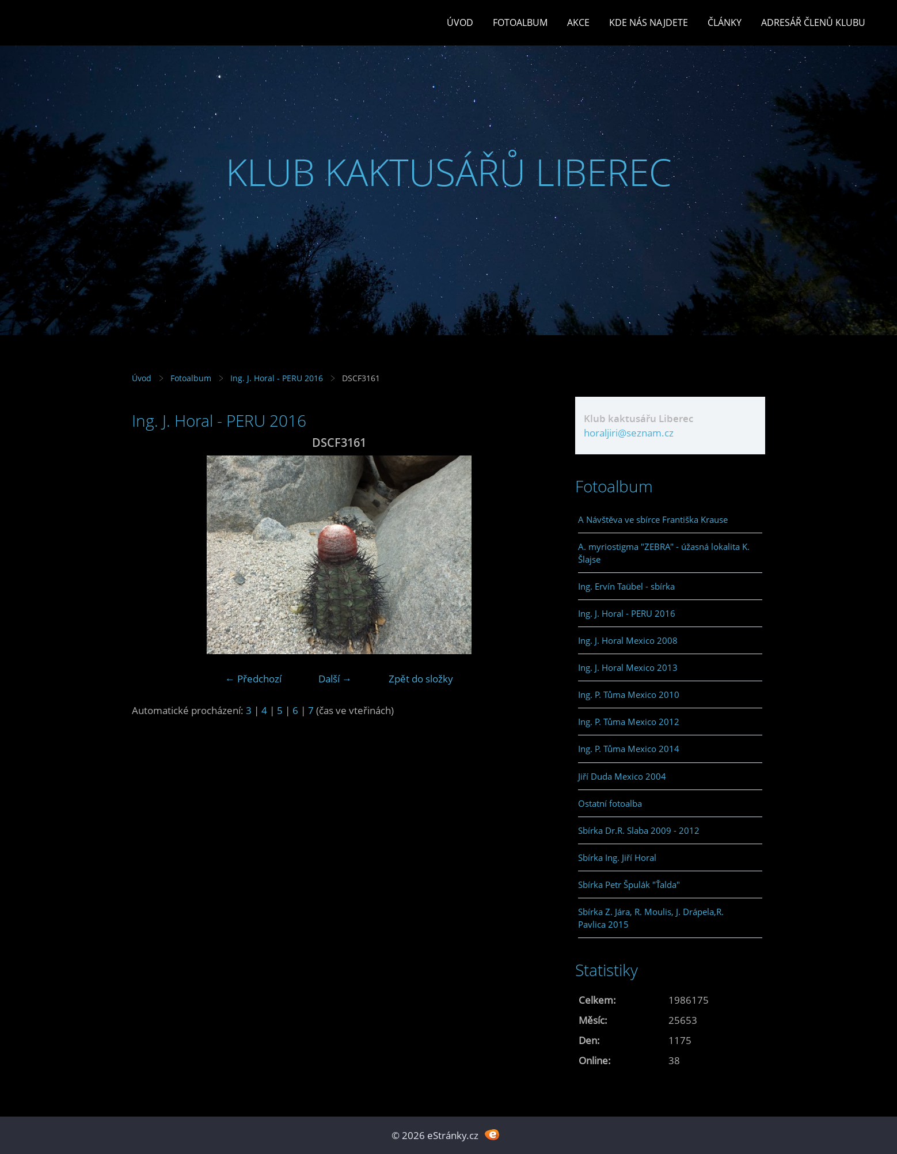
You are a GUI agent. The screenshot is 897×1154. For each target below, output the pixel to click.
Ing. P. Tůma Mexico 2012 (628, 721)
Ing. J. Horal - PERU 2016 (276, 378)
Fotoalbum (520, 22)
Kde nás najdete (648, 22)
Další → (335, 678)
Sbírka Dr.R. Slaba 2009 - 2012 (639, 830)
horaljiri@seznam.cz (629, 432)
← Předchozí (253, 678)
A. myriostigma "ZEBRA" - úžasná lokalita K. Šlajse (664, 553)
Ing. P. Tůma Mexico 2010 (628, 694)
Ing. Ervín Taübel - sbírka (626, 586)
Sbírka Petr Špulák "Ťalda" (629, 884)
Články (725, 22)
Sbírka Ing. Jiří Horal (617, 857)
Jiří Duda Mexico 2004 (622, 776)
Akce (578, 22)
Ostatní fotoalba (610, 803)
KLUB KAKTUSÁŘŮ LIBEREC (449, 172)
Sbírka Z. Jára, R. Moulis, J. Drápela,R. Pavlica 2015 (651, 918)
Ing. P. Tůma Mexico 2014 (628, 748)
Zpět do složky (421, 678)
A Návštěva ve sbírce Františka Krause (653, 519)
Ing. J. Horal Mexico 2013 (628, 667)
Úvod (460, 22)
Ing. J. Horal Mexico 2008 (628, 640)
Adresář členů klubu (813, 22)
